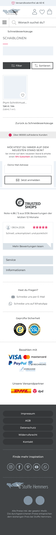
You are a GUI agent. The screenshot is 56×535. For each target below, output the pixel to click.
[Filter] (17, 65)
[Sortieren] (42, 65)
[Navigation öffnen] (4, 22)
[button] (23, 95)
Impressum (28, 413)
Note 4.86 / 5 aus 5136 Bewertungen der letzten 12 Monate (28, 215)
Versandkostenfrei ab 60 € (28, 3)
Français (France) (40, 499)
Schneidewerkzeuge (20, 31)
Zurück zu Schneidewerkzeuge (34, 123)
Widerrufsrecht (28, 434)
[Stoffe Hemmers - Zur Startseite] (27, 486)
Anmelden (34, 11)
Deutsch (16, 500)
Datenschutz (28, 427)
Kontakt (28, 441)
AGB (28, 420)
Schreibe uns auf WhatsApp (28, 303)
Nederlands (28, 497)
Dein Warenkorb (49, 11)
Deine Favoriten (42, 11)
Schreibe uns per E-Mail (28, 297)
